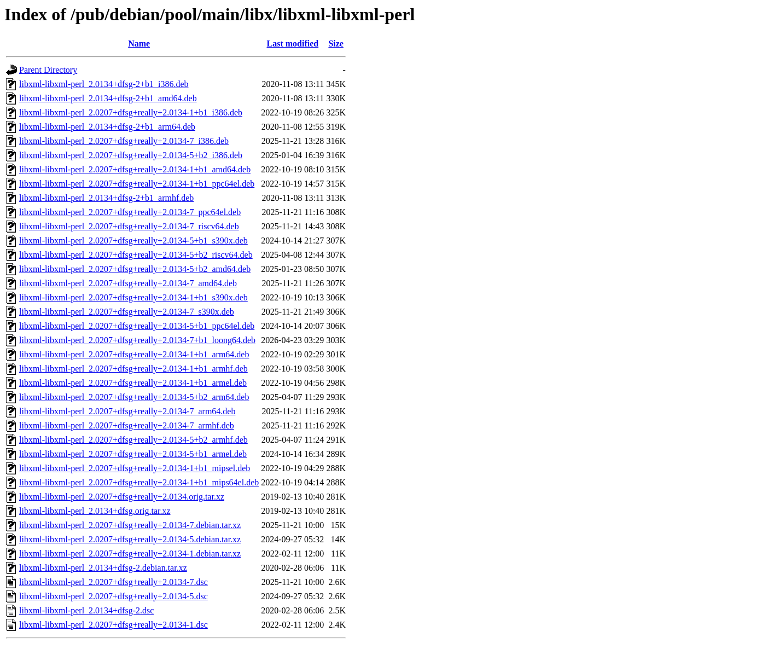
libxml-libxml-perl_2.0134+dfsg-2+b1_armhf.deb (106, 197)
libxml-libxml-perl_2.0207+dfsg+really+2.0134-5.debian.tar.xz (130, 539)
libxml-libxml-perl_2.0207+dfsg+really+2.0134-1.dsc (113, 624)
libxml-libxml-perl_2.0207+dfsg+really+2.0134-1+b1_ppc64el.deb (136, 183)
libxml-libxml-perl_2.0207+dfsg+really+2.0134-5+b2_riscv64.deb (136, 254)
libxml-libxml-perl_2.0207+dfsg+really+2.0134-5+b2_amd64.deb (135, 269)
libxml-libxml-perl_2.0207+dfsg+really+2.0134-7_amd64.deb (128, 283)
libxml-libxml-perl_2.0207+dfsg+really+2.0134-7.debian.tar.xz (130, 525)
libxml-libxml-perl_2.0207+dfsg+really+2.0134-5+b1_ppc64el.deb (136, 326)
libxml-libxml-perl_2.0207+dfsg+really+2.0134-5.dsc (113, 596)
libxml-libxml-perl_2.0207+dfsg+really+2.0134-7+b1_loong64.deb (137, 340)
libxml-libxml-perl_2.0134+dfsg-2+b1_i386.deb (104, 84)
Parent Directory (48, 69)
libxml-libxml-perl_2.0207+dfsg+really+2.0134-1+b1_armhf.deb (133, 368)
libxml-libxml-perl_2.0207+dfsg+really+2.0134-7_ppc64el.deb (130, 212)
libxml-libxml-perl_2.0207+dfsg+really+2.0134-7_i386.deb (124, 141)
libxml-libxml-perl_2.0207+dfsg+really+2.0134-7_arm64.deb (127, 411)
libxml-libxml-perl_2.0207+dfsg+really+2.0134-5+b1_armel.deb (133, 454)
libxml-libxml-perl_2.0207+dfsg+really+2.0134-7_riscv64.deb (129, 226)
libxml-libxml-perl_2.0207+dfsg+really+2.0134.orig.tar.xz (121, 496)
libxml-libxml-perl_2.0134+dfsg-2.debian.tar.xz (103, 567)
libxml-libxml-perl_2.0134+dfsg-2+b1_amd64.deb (108, 98)
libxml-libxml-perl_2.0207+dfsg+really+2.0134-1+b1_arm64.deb (134, 354)
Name (139, 43)
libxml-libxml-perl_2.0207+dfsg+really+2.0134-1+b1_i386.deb (130, 112)
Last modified (292, 43)
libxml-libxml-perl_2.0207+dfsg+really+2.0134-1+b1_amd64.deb (135, 169)
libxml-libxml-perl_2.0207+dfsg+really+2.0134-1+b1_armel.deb (133, 382)
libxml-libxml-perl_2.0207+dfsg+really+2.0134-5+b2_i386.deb (130, 155)
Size (336, 43)
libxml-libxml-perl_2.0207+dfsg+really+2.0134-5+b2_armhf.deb (133, 439)
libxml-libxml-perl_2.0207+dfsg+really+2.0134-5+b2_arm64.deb (134, 397)
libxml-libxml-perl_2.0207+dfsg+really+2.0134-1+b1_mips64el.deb (139, 482)
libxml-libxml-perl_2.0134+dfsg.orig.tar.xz (95, 510)
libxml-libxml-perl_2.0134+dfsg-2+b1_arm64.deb (107, 126)
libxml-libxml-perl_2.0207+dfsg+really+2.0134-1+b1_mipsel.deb (134, 468)
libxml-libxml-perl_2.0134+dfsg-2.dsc (86, 610)
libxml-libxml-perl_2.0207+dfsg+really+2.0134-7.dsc (113, 582)
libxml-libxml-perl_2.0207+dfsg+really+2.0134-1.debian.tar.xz (130, 553)
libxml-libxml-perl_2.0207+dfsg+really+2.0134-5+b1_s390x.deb (133, 240)
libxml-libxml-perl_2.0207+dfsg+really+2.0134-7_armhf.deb (126, 425)
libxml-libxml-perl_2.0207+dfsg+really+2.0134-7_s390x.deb (126, 311)
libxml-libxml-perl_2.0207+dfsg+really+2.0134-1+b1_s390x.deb (133, 297)
